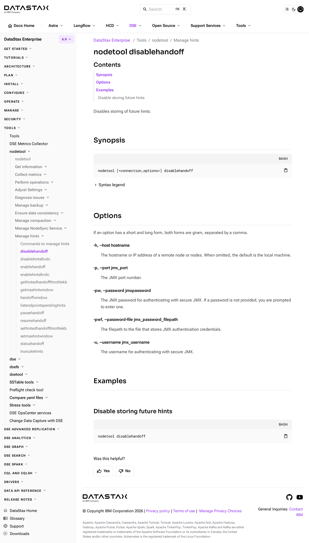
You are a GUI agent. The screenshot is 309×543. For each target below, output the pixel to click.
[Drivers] (38, 482)
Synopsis (104, 75)
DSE (135, 25)
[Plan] (38, 75)
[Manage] (38, 110)
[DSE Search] (38, 455)
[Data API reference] (38, 490)
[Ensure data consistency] (43, 213)
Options (103, 82)
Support (13, 526)
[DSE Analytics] (38, 438)
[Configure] (38, 92)
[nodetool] (40, 152)
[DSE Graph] (38, 446)
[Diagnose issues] (43, 198)
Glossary (14, 519)
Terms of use (184, 511)
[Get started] (38, 48)
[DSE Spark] (38, 464)
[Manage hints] (43, 236)
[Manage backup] (43, 205)
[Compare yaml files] (40, 398)
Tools (244, 25)
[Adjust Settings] (43, 190)
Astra (56, 25)
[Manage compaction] (43, 221)
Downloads (16, 534)
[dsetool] (40, 375)
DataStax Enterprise (112, 40)
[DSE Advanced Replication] (38, 429)
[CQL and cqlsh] (38, 473)
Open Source (166, 25)
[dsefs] (40, 367)
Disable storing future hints (121, 98)
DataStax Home (20, 511)
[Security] (38, 119)
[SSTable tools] (40, 382)
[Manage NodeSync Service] (43, 228)
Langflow (85, 25)
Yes (103, 471)
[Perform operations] (43, 182)
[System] (300, 9)
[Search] (165, 9)
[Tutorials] (38, 57)
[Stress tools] (40, 405)
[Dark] (294, 9)
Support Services (208, 25)
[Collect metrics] (43, 175)
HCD (113, 25)
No (124, 471)
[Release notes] (38, 499)
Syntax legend (112, 184)
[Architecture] (38, 66)
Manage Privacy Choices (220, 511)
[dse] (40, 359)
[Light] (287, 9)
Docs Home (20, 25)
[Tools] (38, 128)
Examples (105, 90)
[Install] (38, 84)
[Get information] (43, 167)
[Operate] (38, 101)
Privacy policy (158, 511)
